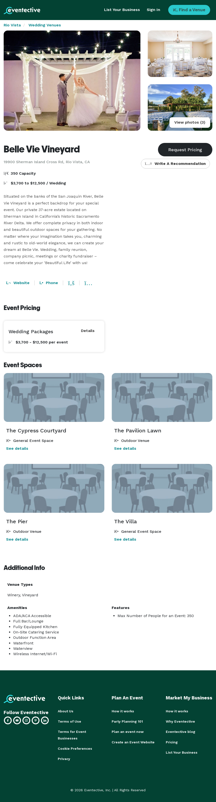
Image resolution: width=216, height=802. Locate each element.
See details (17, 448)
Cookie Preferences (75, 748)
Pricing (172, 742)
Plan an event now (128, 732)
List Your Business (122, 9)
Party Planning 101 (127, 721)
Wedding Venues (45, 25)
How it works (123, 711)
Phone (48, 282)
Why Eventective (180, 721)
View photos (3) (189, 122)
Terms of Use (69, 721)
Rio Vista (12, 25)
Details (88, 330)
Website (17, 282)
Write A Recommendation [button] (175, 163)
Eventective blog (180, 732)
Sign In (153, 9)
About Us (65, 711)
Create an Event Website (133, 742)
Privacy (64, 758)
